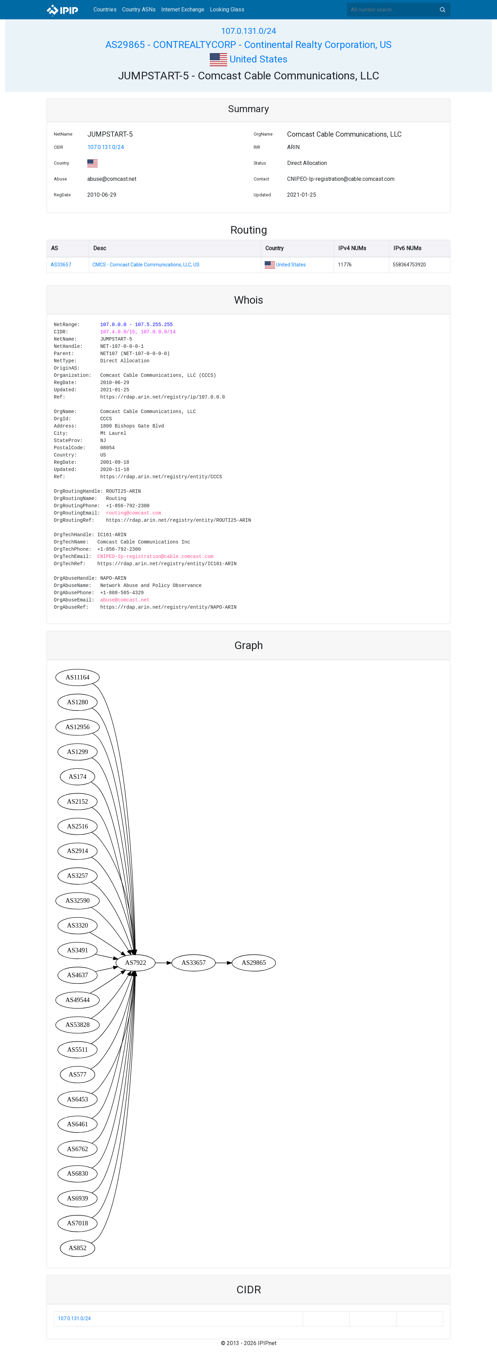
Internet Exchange (182, 9)
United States (249, 59)
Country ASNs (139, 9)
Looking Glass (227, 9)
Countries (105, 9)
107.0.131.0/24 (248, 31)
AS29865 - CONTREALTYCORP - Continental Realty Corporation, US (248, 44)
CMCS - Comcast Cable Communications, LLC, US (145, 264)
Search (442, 9)
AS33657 (61, 264)
